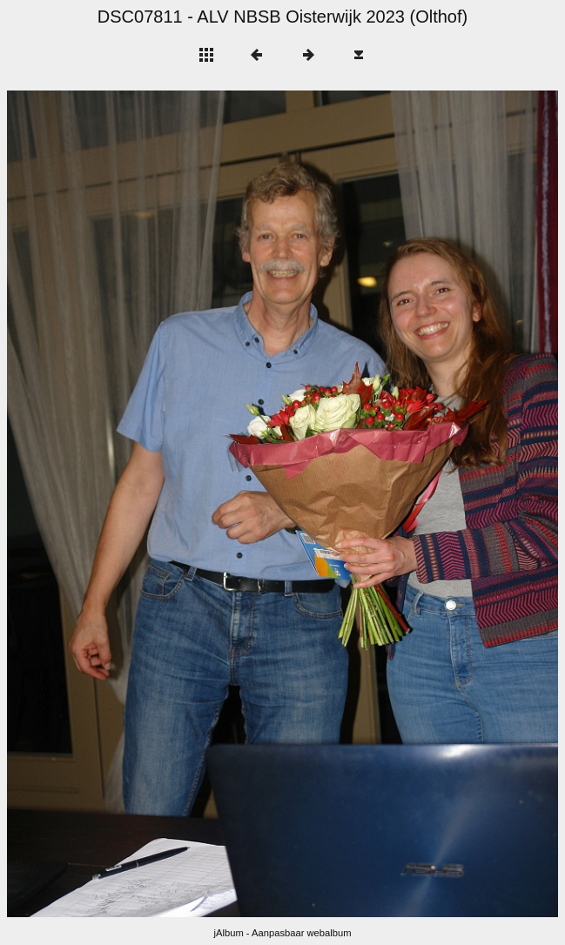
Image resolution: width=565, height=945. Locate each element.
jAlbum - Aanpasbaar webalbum (283, 933)
